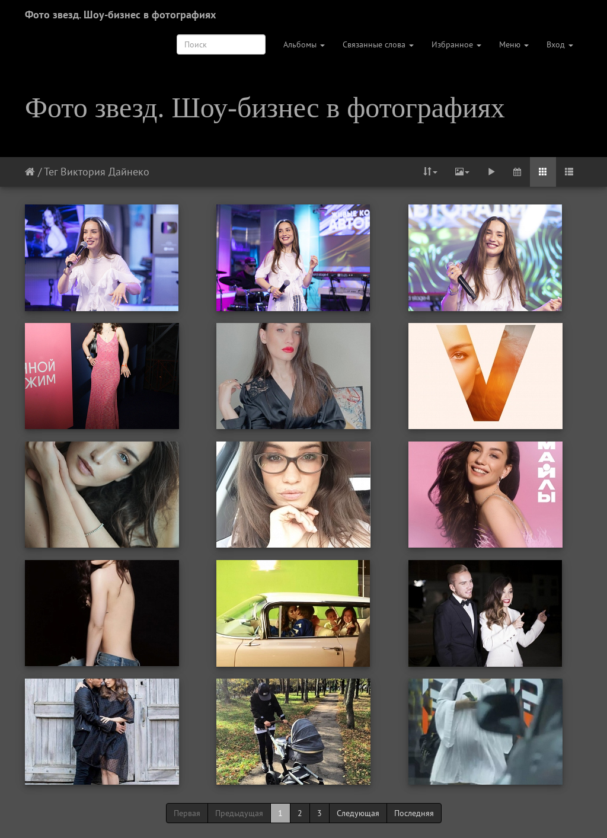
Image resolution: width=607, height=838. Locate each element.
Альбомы (304, 44)
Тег (50, 171)
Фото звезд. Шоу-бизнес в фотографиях (120, 14)
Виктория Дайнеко (104, 171)
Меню (514, 44)
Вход (560, 44)
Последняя (414, 813)
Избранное (456, 44)
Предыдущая (239, 813)
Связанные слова (378, 44)
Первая (187, 813)
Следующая (358, 813)
